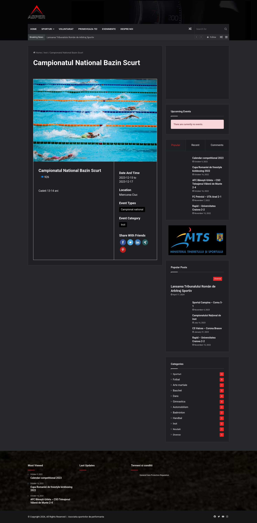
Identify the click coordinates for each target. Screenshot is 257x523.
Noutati (177, 429)
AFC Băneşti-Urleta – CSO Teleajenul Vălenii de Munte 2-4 (207, 184)
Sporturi (46, 29)
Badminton (179, 412)
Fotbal (176, 379)
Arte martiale (180, 385)
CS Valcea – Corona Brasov (207, 328)
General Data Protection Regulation (154, 475)
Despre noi (127, 29)
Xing (145, 242)
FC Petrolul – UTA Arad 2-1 (206, 196)
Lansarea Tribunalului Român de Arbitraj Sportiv (70, 37)
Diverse (177, 434)
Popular (175, 145)
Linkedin (138, 242)
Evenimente (109, 29)
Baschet (177, 390)
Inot (46, 52)
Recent (195, 145)
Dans (176, 396)
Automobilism (180, 407)
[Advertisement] (163, 11)
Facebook (123, 242)
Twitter (130, 242)
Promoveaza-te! (87, 29)
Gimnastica (179, 401)
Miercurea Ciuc (128, 194)
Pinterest (123, 250)
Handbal (177, 418)
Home (33, 29)
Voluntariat (66, 29)
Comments (217, 145)
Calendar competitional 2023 (207, 158)
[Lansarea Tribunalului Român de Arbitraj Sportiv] (197, 279)
